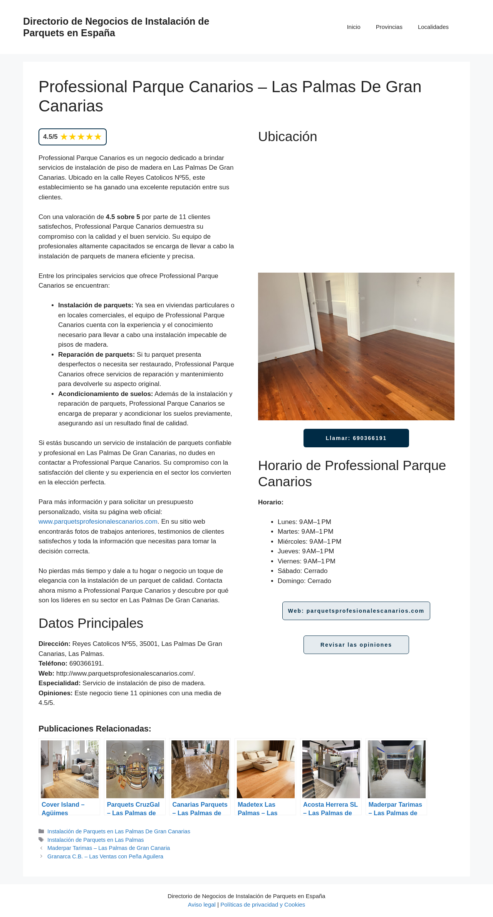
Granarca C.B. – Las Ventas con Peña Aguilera (105, 856)
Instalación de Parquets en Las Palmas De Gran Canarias (118, 831)
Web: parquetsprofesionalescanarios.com (356, 611)
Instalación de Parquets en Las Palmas (95, 840)
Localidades (433, 27)
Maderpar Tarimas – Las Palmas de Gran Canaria (108, 848)
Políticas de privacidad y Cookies (262, 904)
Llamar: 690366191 (356, 438)
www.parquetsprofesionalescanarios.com (98, 521)
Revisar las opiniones (356, 645)
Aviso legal (202, 904)
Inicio (354, 27)
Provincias (389, 27)
